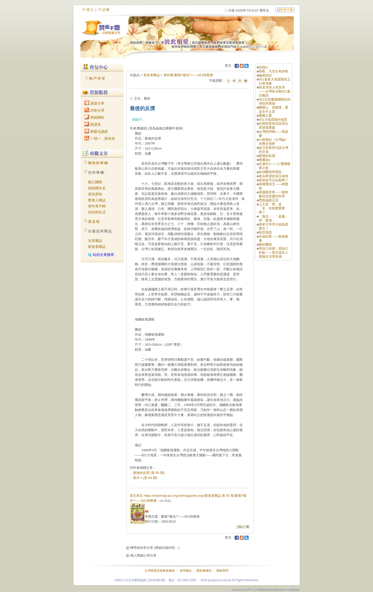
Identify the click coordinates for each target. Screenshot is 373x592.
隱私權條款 (204, 570)
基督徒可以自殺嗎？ (273, 180)
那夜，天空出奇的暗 (273, 71)
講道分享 (94, 103)
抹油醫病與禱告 (270, 172)
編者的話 (265, 75)
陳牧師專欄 (98, 163)
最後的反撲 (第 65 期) (148, 473)
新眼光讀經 (96, 131)
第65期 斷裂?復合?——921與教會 (188, 75)
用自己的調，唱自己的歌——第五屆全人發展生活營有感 (273, 252)
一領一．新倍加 (99, 138)
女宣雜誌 (95, 241)
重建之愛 (265, 115)
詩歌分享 (94, 110)
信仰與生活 (97, 212)
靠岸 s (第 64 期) (145, 478)
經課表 (92, 124)
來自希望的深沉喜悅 (273, 176)
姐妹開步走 (97, 188)
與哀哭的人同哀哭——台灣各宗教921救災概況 (275, 91)
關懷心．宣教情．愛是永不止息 (273, 109)
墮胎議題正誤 (268, 200)
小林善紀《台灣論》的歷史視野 (273, 142)
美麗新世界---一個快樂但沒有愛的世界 (273, 194)
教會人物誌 (97, 200)
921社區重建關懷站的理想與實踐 (275, 101)
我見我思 (265, 232)
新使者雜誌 (97, 247)
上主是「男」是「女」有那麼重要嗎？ (272, 208)
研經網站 (94, 117)
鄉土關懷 (95, 182)
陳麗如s (264, 160)
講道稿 (94, 221)
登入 (90, 10)
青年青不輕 (97, 206)
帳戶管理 (97, 78)
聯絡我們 (222, 570)
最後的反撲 (267, 156)
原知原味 (95, 194)
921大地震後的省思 (273, 119)
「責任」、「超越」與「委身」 (273, 218)
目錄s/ (263, 67)
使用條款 (186, 570)
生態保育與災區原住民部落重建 (273, 125)
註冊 (106, 10)
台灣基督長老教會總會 (160, 570)
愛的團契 (265, 244)
